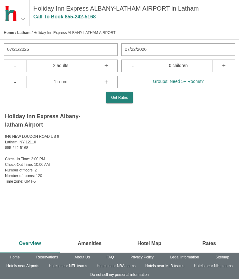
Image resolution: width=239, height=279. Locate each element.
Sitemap (222, 257)
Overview (30, 243)
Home (9, 33)
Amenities (89, 243)
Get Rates (119, 97)
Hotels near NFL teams (68, 266)
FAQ (110, 257)
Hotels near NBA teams (116, 266)
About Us (82, 257)
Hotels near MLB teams (164, 266)
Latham (23, 33)
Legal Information (184, 257)
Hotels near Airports (23, 266)
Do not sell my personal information (119, 274)
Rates (209, 243)
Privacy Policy (142, 257)
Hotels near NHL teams (213, 266)
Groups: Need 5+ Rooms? (178, 81)
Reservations (47, 257)
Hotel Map (149, 243)
